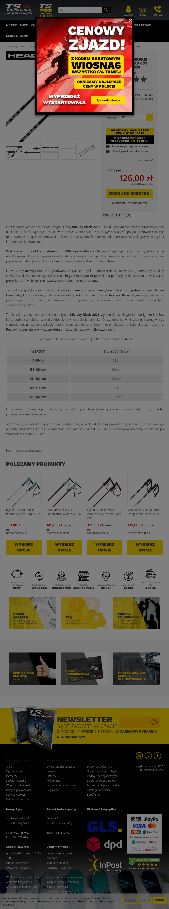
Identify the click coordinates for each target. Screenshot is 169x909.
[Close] (130, 20)
